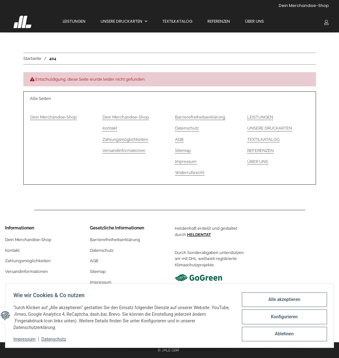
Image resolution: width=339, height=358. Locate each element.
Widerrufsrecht (189, 172)
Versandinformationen (123, 150)
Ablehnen (282, 333)
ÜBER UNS (254, 21)
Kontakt (109, 128)
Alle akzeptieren (282, 300)
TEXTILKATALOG (177, 21)
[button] (326, 21)
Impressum (26, 339)
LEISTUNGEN (74, 21)
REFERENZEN (218, 21)
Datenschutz (56, 339)
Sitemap (183, 150)
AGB (179, 139)
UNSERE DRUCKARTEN (269, 128)
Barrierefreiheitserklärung (200, 117)
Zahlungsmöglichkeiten (125, 139)
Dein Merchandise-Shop (304, 5)
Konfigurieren (282, 316)
